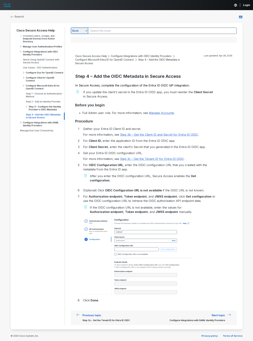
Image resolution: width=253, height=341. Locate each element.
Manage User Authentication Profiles (42, 46)
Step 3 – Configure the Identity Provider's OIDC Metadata (45, 108)
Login (246, 5)
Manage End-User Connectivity (36, 130)
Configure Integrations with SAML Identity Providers (41, 124)
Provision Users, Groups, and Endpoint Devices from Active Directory (39, 38)
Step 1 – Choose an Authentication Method (44, 95)
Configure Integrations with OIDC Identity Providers (40, 53)
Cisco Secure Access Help (35, 30)
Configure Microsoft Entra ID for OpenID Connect (43, 87)
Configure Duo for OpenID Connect (44, 72)
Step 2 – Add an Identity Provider (43, 101)
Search (17, 16)
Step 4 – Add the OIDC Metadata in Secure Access (43, 116)
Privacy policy (209, 335)
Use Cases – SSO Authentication (40, 67)
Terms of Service (232, 335)
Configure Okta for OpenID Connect (40, 79)
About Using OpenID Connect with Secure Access (41, 61)
